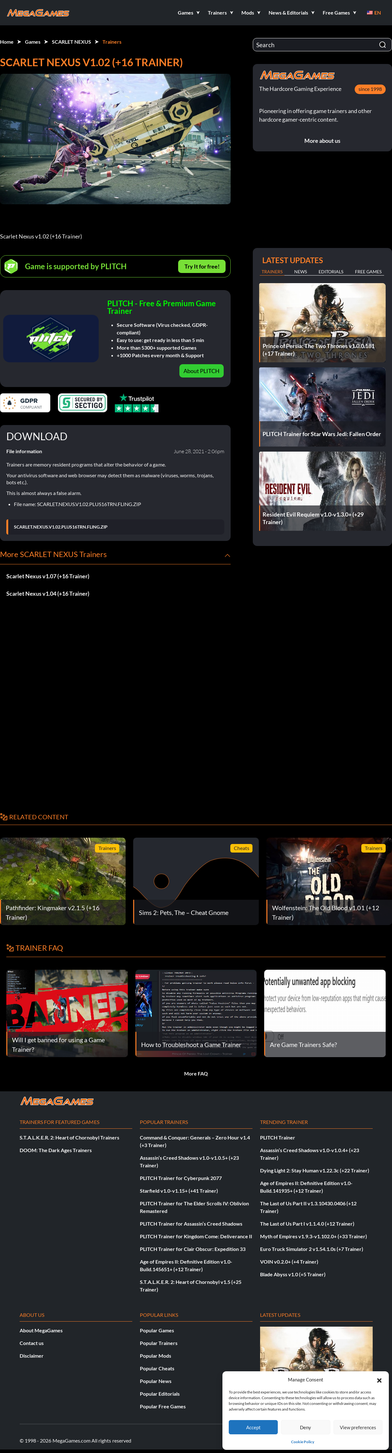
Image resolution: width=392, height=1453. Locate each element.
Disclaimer (32, 1356)
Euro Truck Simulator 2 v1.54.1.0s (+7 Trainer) (311, 1249)
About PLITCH (202, 370)
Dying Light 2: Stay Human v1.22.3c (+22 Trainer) (314, 1170)
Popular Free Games (163, 1406)
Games (32, 42)
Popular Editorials (160, 1394)
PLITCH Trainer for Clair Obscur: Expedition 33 (193, 1249)
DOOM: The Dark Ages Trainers (56, 1150)
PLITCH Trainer (277, 1137)
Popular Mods (155, 1356)
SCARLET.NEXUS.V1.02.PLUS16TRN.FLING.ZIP (61, 527)
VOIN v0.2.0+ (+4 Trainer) (289, 1262)
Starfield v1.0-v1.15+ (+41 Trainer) (179, 1191)
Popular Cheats (157, 1368)
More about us (322, 140)
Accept (253, 1427)
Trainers (112, 42)
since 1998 (370, 89)
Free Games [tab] (368, 271)
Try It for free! (202, 266)
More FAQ (196, 1073)
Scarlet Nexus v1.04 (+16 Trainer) (47, 593)
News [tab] (300, 271)
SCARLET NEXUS (71, 42)
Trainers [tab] (272, 271)
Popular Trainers (158, 1343)
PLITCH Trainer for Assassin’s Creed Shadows (191, 1224)
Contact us (32, 1343)
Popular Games (157, 1330)
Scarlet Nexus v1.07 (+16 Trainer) (47, 576)
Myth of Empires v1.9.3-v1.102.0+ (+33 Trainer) (313, 1236)
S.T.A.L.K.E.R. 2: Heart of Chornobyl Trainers (69, 1137)
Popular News (155, 1381)
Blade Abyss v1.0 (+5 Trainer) (293, 1274)
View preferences (358, 1427)
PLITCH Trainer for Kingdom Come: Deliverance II (196, 1236)
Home (7, 42)
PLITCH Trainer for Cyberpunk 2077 (181, 1178)
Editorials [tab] (331, 271)
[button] (379, 1379)
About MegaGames (41, 1330)
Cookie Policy (302, 1441)
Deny (305, 1427)
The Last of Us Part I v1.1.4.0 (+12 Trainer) (307, 1224)
